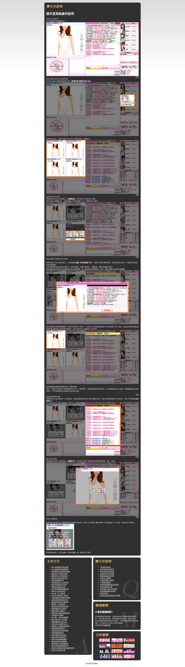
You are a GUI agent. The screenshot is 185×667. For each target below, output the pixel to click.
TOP (137, 77)
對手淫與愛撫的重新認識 (59, 589)
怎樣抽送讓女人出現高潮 (59, 582)
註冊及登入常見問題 (107, 574)
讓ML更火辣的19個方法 (59, 578)
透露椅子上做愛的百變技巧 (60, 626)
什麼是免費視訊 (105, 582)
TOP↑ (99, 661)
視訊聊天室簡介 (105, 567)
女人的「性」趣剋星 (58, 593)
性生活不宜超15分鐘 (58, 650)
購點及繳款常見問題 (107, 576)
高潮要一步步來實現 (58, 604)
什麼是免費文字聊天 (107, 580)
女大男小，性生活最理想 (59, 617)
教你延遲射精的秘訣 (58, 628)
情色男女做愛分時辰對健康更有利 (63, 648)
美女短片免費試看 (90, 661)
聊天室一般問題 (105, 578)
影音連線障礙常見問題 (108, 591)
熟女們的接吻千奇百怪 (59, 585)
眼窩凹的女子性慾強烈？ (59, 576)
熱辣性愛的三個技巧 (58, 611)
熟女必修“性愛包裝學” (58, 637)
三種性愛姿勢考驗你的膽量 (60, 598)
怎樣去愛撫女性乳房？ (59, 635)
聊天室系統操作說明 (107, 571)
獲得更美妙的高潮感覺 (59, 641)
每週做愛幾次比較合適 (59, 622)
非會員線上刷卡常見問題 (108, 589)
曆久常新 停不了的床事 (59, 619)
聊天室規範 (104, 593)
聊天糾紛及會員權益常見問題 (110, 595)
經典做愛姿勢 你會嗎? (59, 609)
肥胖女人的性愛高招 (58, 591)
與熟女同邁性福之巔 (58, 587)
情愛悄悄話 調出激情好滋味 (60, 571)
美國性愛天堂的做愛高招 (59, 644)
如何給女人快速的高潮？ (59, 574)
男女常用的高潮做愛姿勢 (59, 646)
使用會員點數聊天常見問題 (109, 585)
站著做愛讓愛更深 (57, 580)
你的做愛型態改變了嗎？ (59, 600)
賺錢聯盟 (107, 625)
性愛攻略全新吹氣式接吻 (59, 630)
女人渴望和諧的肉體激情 (59, 569)
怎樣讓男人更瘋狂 (57, 615)
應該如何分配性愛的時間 (59, 606)
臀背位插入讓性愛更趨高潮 (60, 613)
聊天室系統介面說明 (107, 569)
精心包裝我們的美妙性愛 (59, 567)
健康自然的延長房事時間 (59, 602)
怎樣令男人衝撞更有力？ (59, 624)
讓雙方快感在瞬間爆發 (59, 639)
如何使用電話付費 (106, 587)
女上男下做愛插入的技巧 (59, 595)
